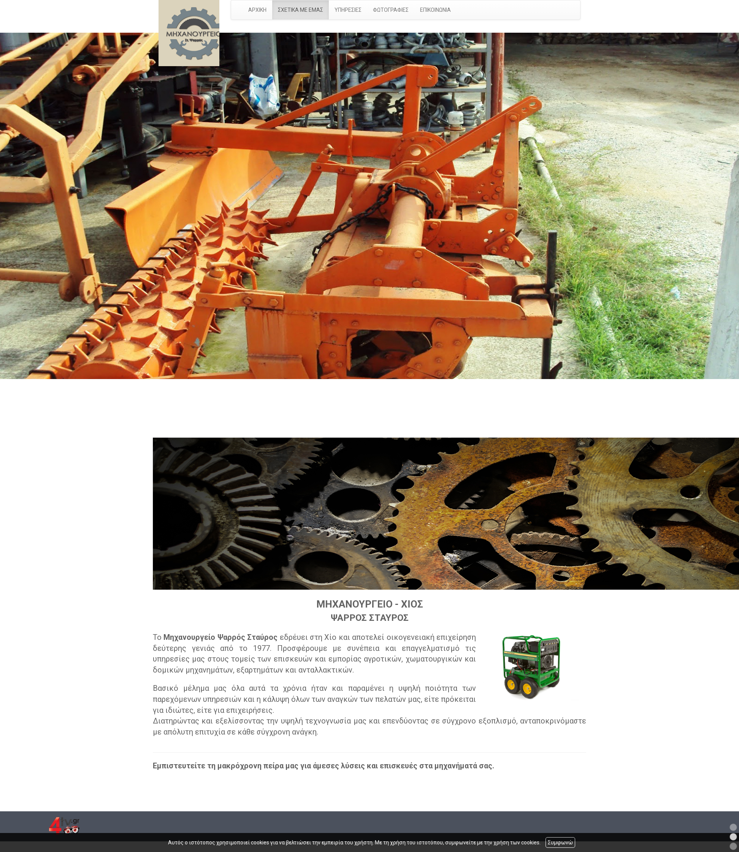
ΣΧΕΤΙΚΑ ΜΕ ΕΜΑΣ (300, 10)
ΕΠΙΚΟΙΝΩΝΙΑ (435, 10)
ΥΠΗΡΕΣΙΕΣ (348, 10)
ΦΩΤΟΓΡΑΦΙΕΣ (391, 10)
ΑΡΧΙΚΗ (257, 10)
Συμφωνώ (560, 842)
